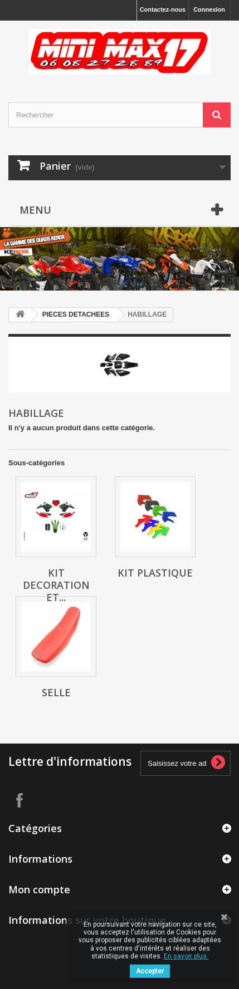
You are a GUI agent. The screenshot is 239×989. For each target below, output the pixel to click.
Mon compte (39, 889)
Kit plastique (155, 572)
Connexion (209, 9)
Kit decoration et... (56, 585)
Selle (56, 692)
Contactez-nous (163, 9)
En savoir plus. (186, 956)
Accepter (150, 971)
